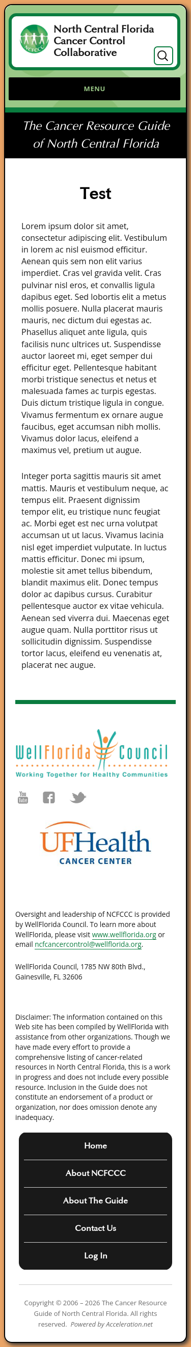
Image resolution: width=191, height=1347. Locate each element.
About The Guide (95, 1201)
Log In (95, 1256)
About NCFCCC (96, 1173)
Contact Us (95, 1228)
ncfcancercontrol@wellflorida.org (88, 944)
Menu (94, 88)
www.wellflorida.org (124, 934)
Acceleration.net (129, 1324)
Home (95, 1146)
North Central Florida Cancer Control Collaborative (103, 41)
